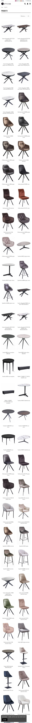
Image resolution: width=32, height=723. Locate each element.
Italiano (22, 0)
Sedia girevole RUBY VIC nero (8, 714)
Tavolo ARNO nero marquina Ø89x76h (8, 353)
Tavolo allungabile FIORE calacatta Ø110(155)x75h (8, 88)
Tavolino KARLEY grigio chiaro (24, 256)
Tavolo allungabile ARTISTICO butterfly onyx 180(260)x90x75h (23, 328)
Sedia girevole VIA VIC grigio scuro (24, 474)
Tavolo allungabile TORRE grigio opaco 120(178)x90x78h (8, 594)
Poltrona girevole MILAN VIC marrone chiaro (23, 522)
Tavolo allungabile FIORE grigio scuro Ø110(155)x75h (8, 64)
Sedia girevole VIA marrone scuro (8, 208)
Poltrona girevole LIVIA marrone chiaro (8, 642)
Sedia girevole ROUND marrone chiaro (23, 593)
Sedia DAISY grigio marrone (23, 642)
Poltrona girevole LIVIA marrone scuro (8, 232)
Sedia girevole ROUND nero (23, 184)
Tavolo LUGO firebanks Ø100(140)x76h (8, 666)
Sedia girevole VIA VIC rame (24, 208)
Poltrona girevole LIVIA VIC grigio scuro (8, 498)
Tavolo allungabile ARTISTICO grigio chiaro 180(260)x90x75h (8, 40)
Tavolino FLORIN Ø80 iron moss (24, 426)
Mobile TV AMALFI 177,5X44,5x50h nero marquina (8, 402)
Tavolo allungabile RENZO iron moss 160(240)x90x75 (23, 303)
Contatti (2, 0)
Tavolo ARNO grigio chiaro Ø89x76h (23, 353)
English (17, 1)
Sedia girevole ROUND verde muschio (8, 618)
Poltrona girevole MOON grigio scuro (23, 232)
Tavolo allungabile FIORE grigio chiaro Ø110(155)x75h (23, 64)
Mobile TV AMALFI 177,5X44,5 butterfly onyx (24, 377)
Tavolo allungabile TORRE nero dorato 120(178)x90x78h (24, 88)
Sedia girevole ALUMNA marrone (8, 136)
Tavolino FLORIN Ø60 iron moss (8, 426)
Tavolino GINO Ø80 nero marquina (8, 450)
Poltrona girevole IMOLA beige (24, 714)
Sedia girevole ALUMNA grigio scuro (24, 112)
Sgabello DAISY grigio (23, 546)
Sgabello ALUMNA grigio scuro (23, 280)
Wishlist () (28, 0)
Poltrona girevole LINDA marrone (24, 160)
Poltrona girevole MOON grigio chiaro (8, 257)
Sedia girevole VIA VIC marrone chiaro (23, 618)
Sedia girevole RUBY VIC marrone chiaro (24, 691)
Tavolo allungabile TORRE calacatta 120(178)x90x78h (8, 112)
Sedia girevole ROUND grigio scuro (8, 474)
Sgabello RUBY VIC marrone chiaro (24, 666)
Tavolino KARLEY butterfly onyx (24, 400)
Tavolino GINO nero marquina (8, 376)
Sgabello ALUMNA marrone (8, 546)
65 (29, 16)
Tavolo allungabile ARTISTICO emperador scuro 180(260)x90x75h (23, 40)
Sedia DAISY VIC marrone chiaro (24, 498)
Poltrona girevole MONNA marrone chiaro (8, 522)
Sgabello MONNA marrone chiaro (23, 569)
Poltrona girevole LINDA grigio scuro (8, 160)
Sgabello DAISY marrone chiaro (8, 569)
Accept (4, 719)
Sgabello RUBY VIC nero (8, 690)
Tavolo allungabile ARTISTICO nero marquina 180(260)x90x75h (8, 328)
